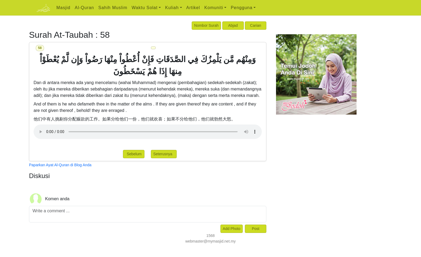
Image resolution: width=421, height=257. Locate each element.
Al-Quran (84, 7)
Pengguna (241, 7)
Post (255, 228)
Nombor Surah (206, 25)
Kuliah (172, 7)
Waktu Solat (145, 7)
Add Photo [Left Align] (231, 228)
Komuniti (213, 7)
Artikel (193, 7)
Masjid (63, 7)
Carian (255, 25)
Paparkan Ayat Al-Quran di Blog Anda (60, 165)
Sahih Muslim (112, 7)
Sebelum (133, 154)
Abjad (233, 25)
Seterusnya (164, 154)
